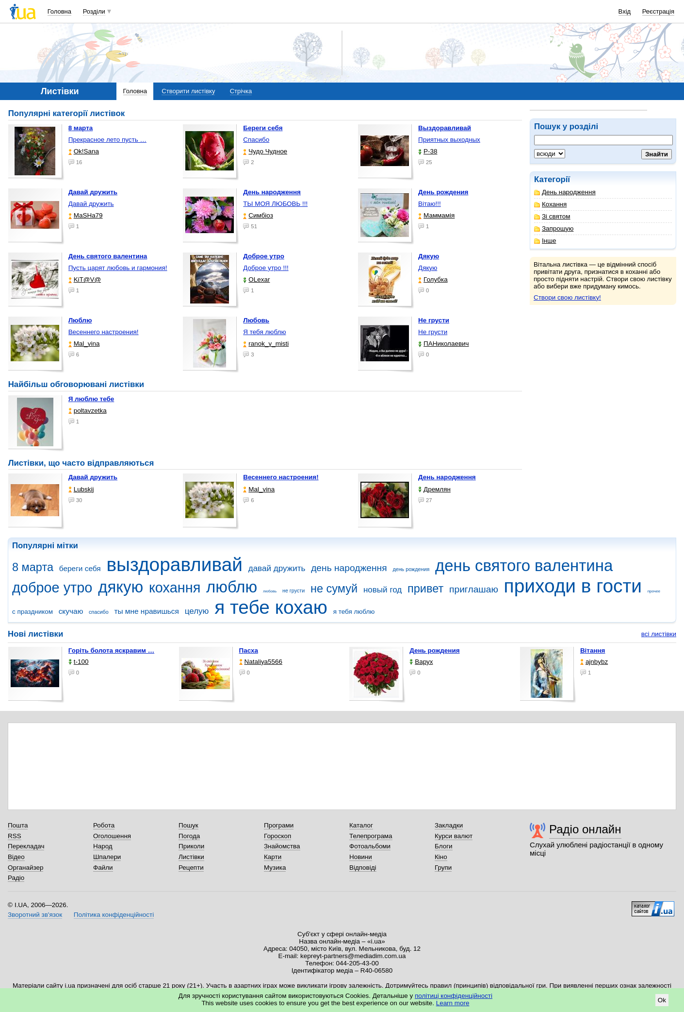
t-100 (78, 661)
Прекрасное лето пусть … (107, 139)
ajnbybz (594, 661)
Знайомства (282, 846)
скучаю (71, 611)
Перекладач (26, 846)
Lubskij (81, 489)
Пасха (248, 650)
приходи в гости (573, 585)
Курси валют (453, 836)
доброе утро (52, 587)
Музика (275, 867)
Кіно (441, 856)
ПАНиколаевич (443, 343)
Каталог (361, 825)
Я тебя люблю (264, 332)
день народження (349, 568)
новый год (382, 589)
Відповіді (362, 867)
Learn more (453, 1003)
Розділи (94, 11)
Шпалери (107, 856)
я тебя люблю (354, 611)
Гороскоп (277, 836)
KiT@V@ (84, 279)
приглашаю (473, 589)
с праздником (32, 611)
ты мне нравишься (146, 611)
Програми (278, 825)
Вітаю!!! (429, 203)
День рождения (434, 650)
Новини (360, 856)
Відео (16, 856)
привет (425, 588)
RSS (14, 836)
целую (197, 611)
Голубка (433, 279)
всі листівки (658, 634)
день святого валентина (524, 565)
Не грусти (432, 332)
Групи (443, 867)
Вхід (625, 11)
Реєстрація (658, 11)
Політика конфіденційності (114, 914)
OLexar (256, 279)
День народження (565, 192)
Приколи (191, 846)
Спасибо (256, 139)
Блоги (444, 846)
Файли (103, 867)
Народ (103, 846)
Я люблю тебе (91, 399)
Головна (59, 11)
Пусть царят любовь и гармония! (117, 267)
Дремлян (434, 489)
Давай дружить (91, 203)
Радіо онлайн (585, 829)
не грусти (293, 590)
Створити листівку (188, 91)
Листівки (191, 856)
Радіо (16, 877)
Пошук (188, 825)
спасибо (99, 612)
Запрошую (553, 228)
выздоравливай (174, 564)
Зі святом (552, 216)
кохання (174, 587)
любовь (270, 591)
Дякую (427, 267)
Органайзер (25, 867)
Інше (545, 240)
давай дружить (277, 568)
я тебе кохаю (270, 607)
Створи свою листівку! (567, 297)
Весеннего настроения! (103, 332)
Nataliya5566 (260, 661)
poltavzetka (87, 410)
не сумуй (334, 588)
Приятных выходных (449, 139)
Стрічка (241, 91)
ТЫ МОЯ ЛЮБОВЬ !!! (275, 203)
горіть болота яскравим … (111, 650)
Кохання (550, 204)
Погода (189, 836)
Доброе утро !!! (265, 267)
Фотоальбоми (370, 846)
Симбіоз (258, 215)
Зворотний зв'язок (35, 914)
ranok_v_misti (266, 343)
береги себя (80, 568)
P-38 (427, 151)
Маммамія (436, 215)
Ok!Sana (83, 151)
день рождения (410, 569)
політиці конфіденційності (453, 995)
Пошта (18, 825)
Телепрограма (370, 836)
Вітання (592, 650)
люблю (231, 587)
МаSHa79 (85, 215)
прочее (654, 591)
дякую (120, 587)
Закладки (449, 825)
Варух (421, 661)
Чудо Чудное (265, 151)
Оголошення (112, 836)
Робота (103, 825)
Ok (662, 1000)
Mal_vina (84, 343)
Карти (272, 856)
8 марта (32, 567)
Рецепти (191, 867)
